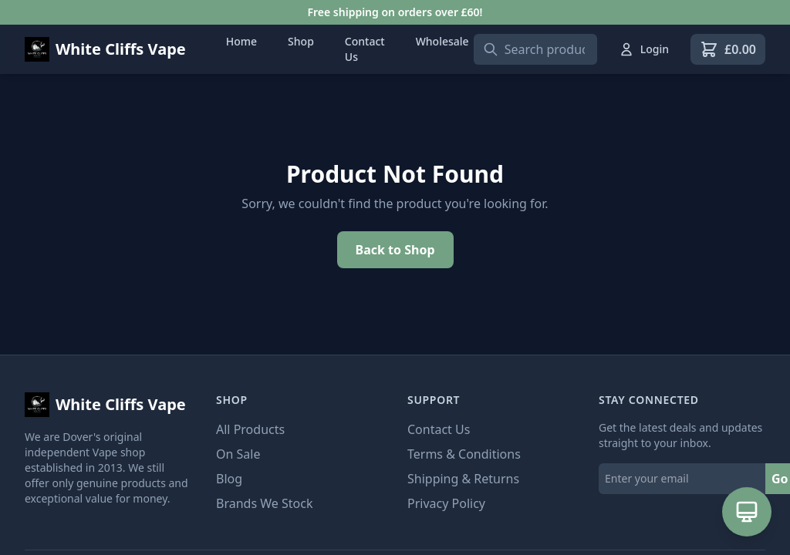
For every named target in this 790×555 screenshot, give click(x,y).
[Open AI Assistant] (746, 511)
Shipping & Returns (463, 478)
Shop (301, 41)
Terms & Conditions (464, 454)
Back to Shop (395, 249)
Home (241, 41)
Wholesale (442, 41)
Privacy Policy (446, 503)
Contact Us (365, 49)
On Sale (238, 454)
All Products (250, 429)
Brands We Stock (264, 503)
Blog (229, 478)
